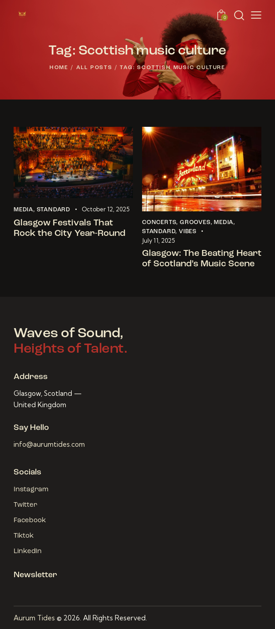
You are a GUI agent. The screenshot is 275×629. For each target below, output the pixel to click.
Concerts (159, 222)
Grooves (195, 222)
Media (23, 210)
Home (59, 67)
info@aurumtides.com (49, 444)
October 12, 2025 (105, 209)
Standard (53, 210)
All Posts (94, 67)
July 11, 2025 (158, 240)
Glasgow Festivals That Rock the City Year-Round (69, 228)
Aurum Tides (34, 618)
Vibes (187, 232)
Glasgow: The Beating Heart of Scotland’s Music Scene (201, 259)
